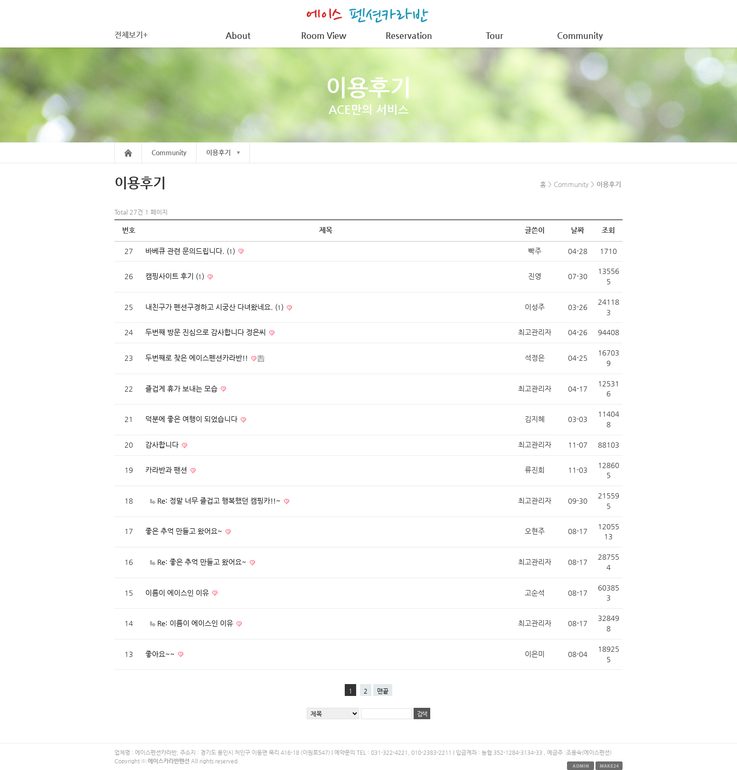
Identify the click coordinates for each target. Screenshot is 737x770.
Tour (494, 35)
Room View (323, 35)
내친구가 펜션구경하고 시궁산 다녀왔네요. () (215, 307)
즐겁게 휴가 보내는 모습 (182, 389)
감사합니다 (162, 445)
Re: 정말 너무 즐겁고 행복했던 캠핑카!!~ (220, 501)
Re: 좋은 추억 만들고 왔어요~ (202, 562)
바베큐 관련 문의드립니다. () (191, 251)
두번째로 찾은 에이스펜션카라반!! (197, 358)
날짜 (577, 230)
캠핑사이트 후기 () (175, 276)
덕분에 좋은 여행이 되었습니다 (192, 419)
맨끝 (382, 691)
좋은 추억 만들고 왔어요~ (184, 531)
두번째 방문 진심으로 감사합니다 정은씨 (206, 332)
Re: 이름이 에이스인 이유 (196, 623)
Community (580, 35)
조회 (608, 230)
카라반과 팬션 (167, 470)
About (238, 35)
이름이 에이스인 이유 (178, 593)
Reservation (409, 35)
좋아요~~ (161, 654)
